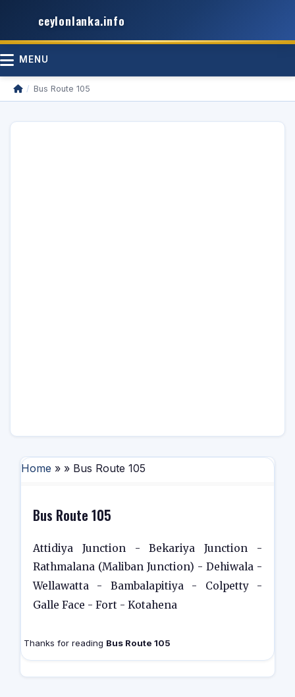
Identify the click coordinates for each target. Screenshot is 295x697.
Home (36, 468)
